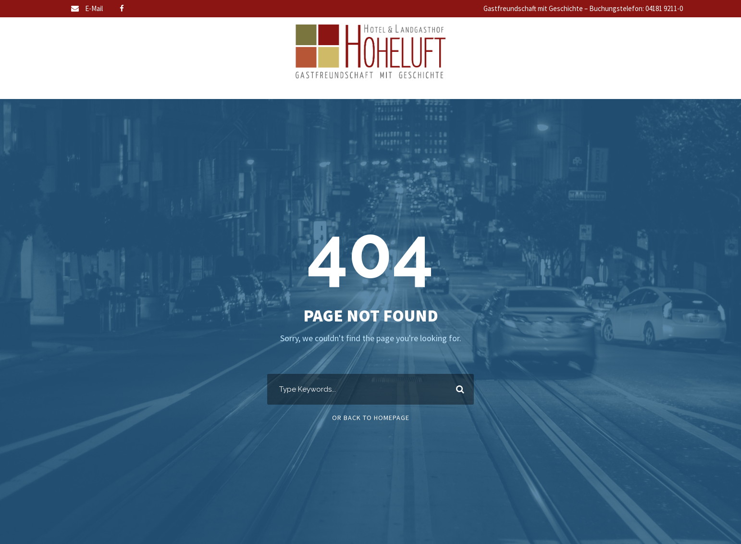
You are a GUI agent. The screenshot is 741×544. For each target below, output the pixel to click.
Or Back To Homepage (370, 417)
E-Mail (94, 8)
